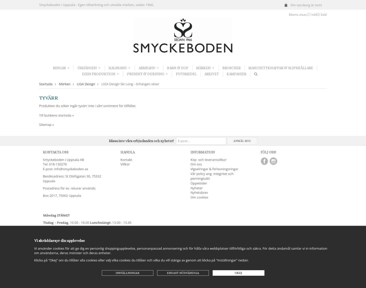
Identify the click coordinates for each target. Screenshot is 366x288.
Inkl (314, 14)
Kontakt (126, 159)
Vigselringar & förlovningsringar (214, 169)
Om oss (196, 164)
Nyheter (197, 188)
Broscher (231, 68)
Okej (238, 273)
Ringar (61, 68)
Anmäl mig (242, 141)
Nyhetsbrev (199, 192)
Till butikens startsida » (56, 115)
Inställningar (127, 273)
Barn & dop (177, 68)
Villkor (125, 164)
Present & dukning (147, 74)
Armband (149, 68)
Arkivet (211, 74)
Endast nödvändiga (183, 273)
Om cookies (199, 197)
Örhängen (89, 68)
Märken (205, 68)
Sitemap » (46, 124)
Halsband (120, 68)
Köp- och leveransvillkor (209, 159)
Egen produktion (100, 74)
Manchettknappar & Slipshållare (280, 68)
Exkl (324, 14)
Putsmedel (186, 74)
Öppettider (199, 183)
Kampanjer (236, 74)
